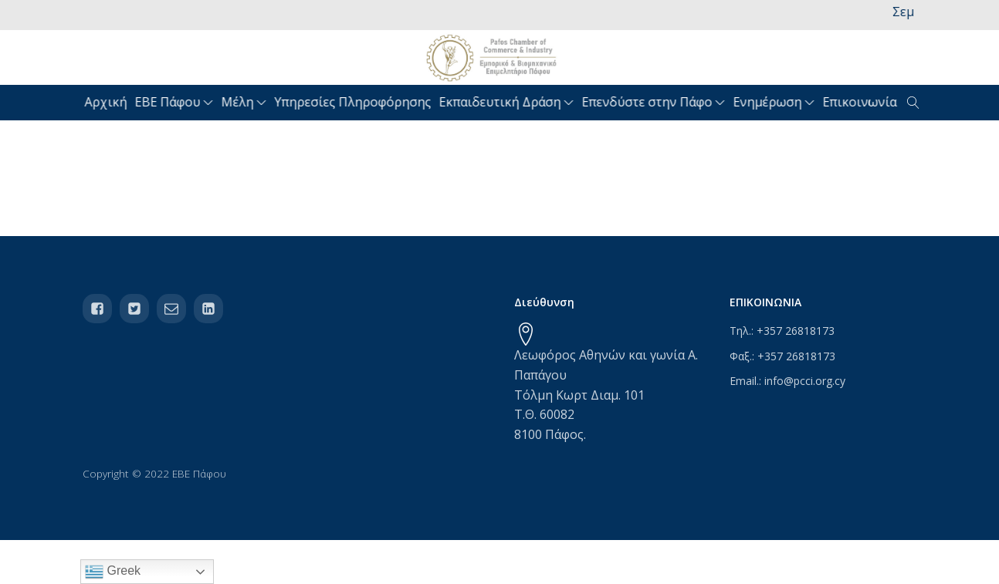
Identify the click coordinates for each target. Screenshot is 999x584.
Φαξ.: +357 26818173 (782, 356)
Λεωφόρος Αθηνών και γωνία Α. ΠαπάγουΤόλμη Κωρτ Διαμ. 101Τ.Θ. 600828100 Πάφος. (606, 394)
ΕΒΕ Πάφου (176, 101)
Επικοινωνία (862, 101)
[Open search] (913, 103)
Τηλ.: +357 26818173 (782, 330)
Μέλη (246, 101)
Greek (113, 571)
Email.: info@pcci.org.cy (787, 380)
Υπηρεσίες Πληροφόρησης (354, 101)
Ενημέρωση (776, 101)
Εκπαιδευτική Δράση (508, 101)
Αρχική (107, 101)
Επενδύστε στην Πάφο (655, 101)
